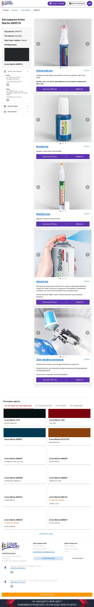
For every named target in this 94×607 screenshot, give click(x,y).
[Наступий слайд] (88, 44)
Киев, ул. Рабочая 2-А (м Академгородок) (25, 566)
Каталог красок (39, 546)
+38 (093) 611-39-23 (13, 97)
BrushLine (42, 146)
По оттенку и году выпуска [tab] (18, 406)
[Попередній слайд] (38, 44)
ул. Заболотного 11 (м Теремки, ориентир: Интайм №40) (16, 92)
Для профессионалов (49, 359)
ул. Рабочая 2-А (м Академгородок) (13, 78)
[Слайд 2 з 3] (62, 67)
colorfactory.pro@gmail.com (44, 552)
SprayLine (42, 281)
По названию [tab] (76, 406)
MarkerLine (43, 214)
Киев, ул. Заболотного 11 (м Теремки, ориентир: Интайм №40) (33, 580)
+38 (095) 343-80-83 (13, 82)
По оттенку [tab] (61, 406)
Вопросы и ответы (40, 549)
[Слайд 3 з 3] (65, 67)
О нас (66, 551)
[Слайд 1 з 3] (60, 67)
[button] (17, 71)
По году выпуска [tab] (43, 406)
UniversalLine (44, 70)
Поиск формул (69, 546)
